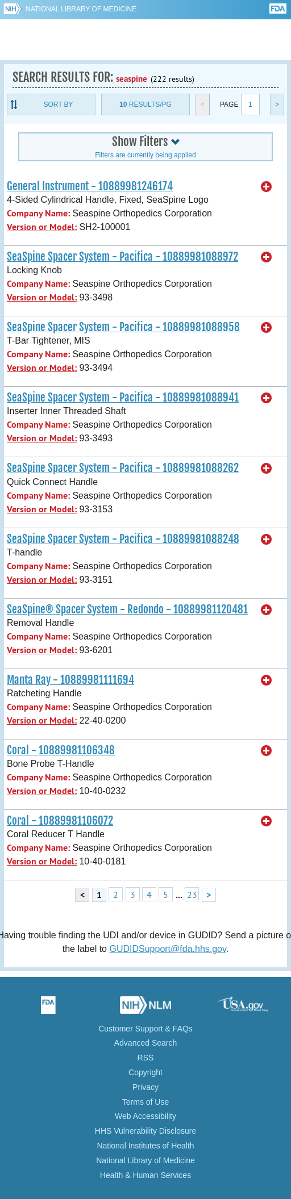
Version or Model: (42, 227)
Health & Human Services (145, 1175)
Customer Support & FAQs (145, 1028)
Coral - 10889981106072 (60, 821)
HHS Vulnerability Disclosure (145, 1130)
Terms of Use (145, 1101)
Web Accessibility (145, 1116)
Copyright (145, 1072)
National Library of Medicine (81, 9)
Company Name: (38, 213)
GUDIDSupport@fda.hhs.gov (167, 949)
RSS (146, 1057)
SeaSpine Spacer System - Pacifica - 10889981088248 (123, 539)
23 (192, 894)
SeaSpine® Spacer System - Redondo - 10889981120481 (127, 609)
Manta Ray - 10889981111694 (70, 680)
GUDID (146, 39)
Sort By (58, 104)
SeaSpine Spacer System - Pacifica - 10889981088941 (123, 397)
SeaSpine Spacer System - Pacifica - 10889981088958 (123, 327)
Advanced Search (145, 1042)
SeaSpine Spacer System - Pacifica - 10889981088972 (122, 257)
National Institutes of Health (145, 1145)
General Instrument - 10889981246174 (90, 186)
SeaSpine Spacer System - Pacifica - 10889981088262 (123, 468)
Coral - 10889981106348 (61, 750)
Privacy (145, 1087)
